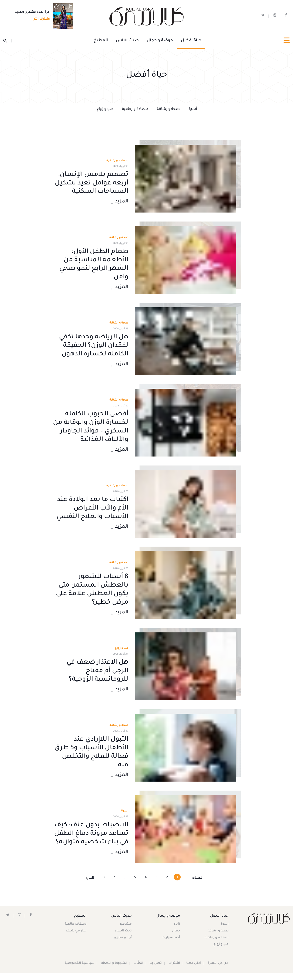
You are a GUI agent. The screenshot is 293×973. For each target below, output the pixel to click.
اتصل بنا (156, 963)
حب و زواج (104, 109)
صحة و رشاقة (168, 109)
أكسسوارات (170, 938)
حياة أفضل (191, 40)
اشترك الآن (40, 19)
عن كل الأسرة (218, 963)
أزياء (176, 924)
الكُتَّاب (138, 963)
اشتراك (174, 963)
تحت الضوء (123, 931)
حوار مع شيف (76, 931)
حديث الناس (127, 40)
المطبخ (101, 40)
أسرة (193, 109)
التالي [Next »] (90, 878)
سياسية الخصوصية (80, 963)
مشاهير (126, 924)
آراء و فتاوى (123, 938)
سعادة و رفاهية (135, 109)
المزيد (119, 202)
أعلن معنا (193, 963)
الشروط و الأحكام (114, 963)
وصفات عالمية (76, 924)
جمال (176, 931)
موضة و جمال (160, 40)
